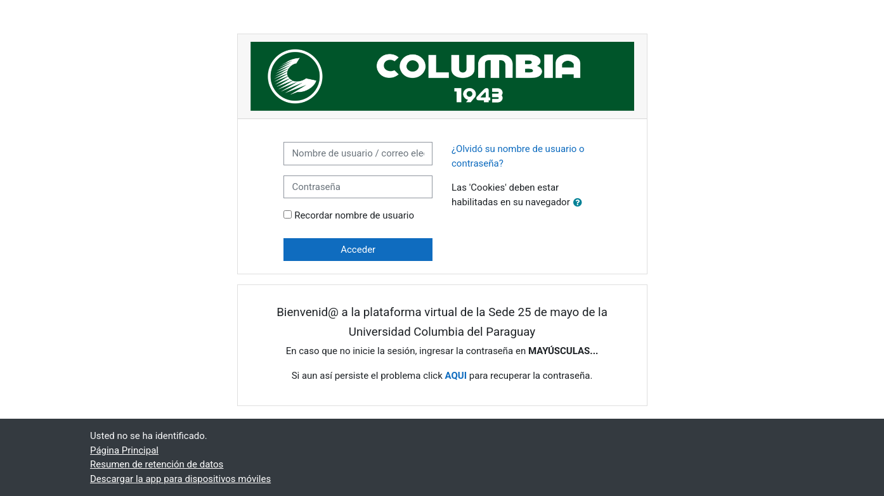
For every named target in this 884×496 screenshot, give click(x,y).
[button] (580, 203)
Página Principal (124, 450)
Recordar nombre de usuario (354, 215)
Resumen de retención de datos (156, 464)
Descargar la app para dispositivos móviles (180, 479)
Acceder (358, 249)
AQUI (456, 375)
